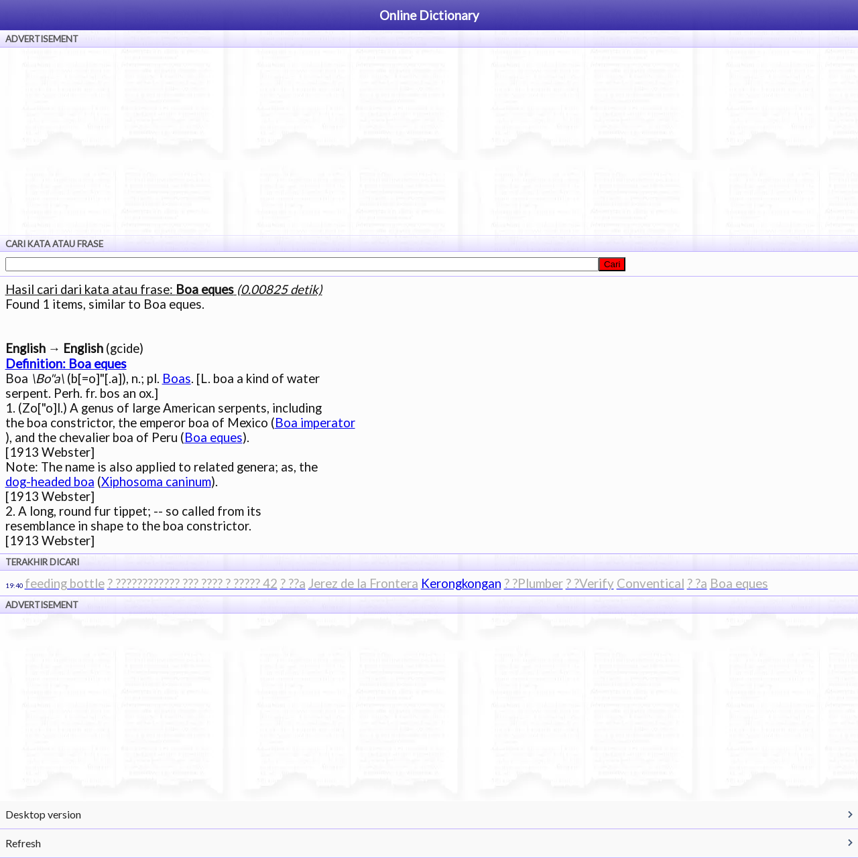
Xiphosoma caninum (156, 481)
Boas (176, 378)
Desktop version (43, 814)
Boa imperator (315, 422)
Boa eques (213, 437)
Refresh (23, 843)
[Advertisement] (429, 141)
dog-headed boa (50, 481)
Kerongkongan (461, 583)
